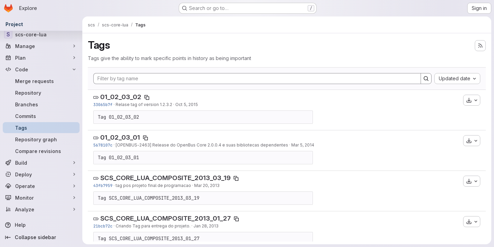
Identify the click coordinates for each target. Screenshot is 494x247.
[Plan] (41, 57)
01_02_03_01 (120, 137)
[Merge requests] (41, 80)
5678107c (103, 145)
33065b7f (103, 104)
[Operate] (41, 185)
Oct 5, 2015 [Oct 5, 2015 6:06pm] (186, 104)
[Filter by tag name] (257, 78)
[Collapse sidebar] (41, 237)
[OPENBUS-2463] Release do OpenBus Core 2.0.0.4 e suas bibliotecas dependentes (202, 145)
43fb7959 (103, 185)
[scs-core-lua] (41, 34)
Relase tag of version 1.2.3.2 (144, 104)
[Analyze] (41, 209)
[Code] (41, 69)
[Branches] (41, 104)
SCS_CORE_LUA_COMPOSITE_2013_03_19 (165, 178)
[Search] (426, 78)
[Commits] (41, 115)
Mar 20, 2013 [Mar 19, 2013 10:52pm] (207, 185)
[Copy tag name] (147, 97)
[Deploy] (41, 174)
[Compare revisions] (41, 150)
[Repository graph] (41, 139)
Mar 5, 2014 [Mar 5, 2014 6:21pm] (302, 145)
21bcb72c (103, 225)
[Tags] (41, 127)
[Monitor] (41, 197)
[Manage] (41, 45)
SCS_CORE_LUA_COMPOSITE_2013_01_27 (165, 218)
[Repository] (41, 92)
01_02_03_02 (120, 97)
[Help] (41, 225)
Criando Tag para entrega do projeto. (153, 225)
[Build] (41, 162)
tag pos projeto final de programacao (153, 185)
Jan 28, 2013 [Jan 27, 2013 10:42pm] (206, 225)
